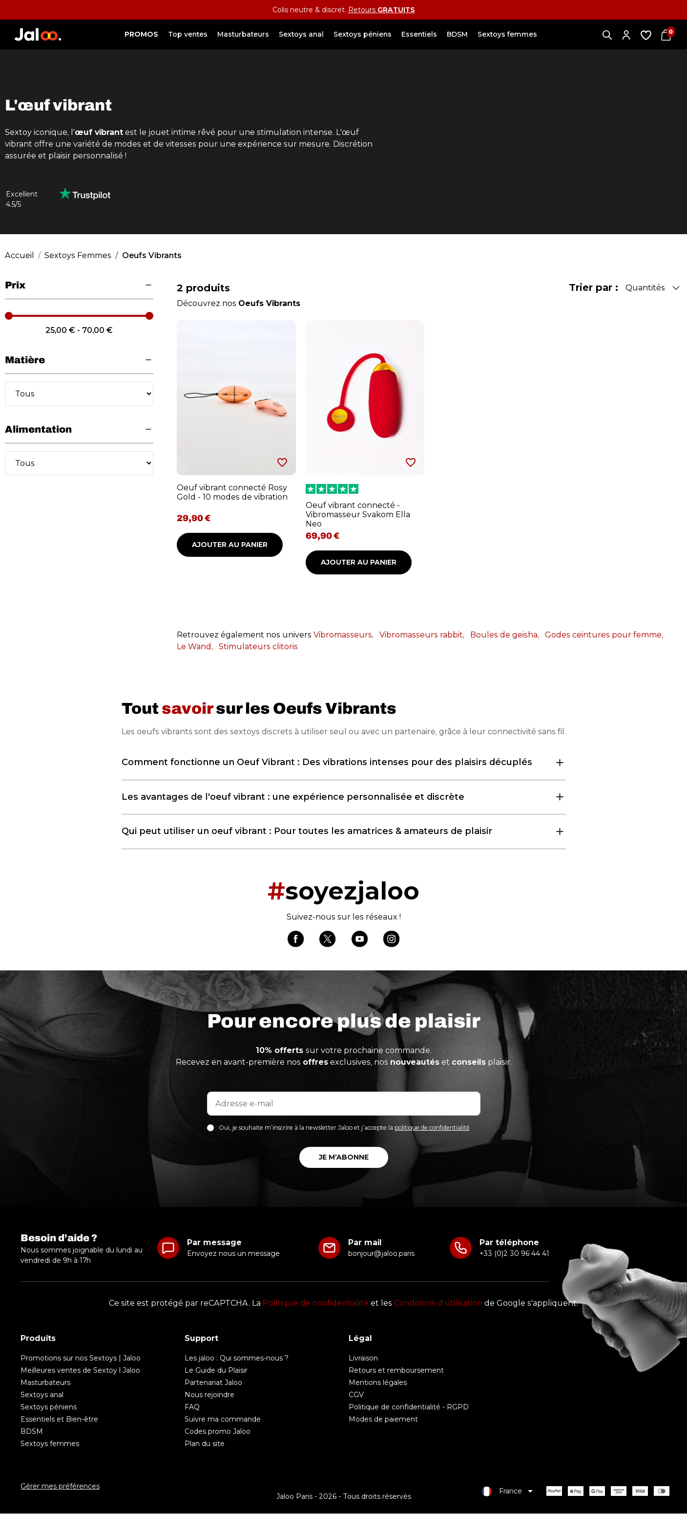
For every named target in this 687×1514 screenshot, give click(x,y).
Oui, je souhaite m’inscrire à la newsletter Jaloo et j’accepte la (344, 1128)
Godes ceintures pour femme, (604, 634)
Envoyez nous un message (233, 1254)
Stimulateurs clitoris (258, 646)
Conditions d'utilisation (438, 1303)
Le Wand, (195, 646)
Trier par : (593, 287)
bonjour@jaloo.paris (381, 1254)
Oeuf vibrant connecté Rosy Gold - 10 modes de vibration (232, 492)
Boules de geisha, (504, 634)
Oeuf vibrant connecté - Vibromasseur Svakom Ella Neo (358, 514)
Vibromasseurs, (343, 634)
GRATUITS (396, 9)
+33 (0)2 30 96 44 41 (514, 1254)
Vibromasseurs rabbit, (421, 634)
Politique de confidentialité (316, 1303)
